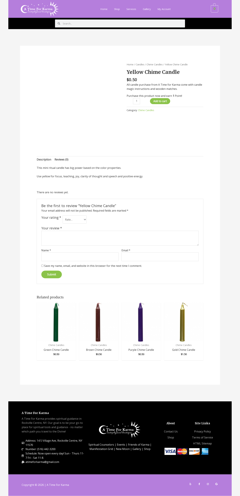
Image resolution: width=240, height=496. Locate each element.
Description (44, 159)
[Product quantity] (136, 101)
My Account (164, 9)
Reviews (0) (61, 159)
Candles (140, 64)
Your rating (51, 217)
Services (131, 9)
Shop (117, 9)
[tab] (44, 159)
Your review (51, 228)
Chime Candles (154, 64)
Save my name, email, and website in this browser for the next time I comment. (93, 266)
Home (104, 9)
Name (46, 250)
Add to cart (160, 101)
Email (126, 250)
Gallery (147, 9)
